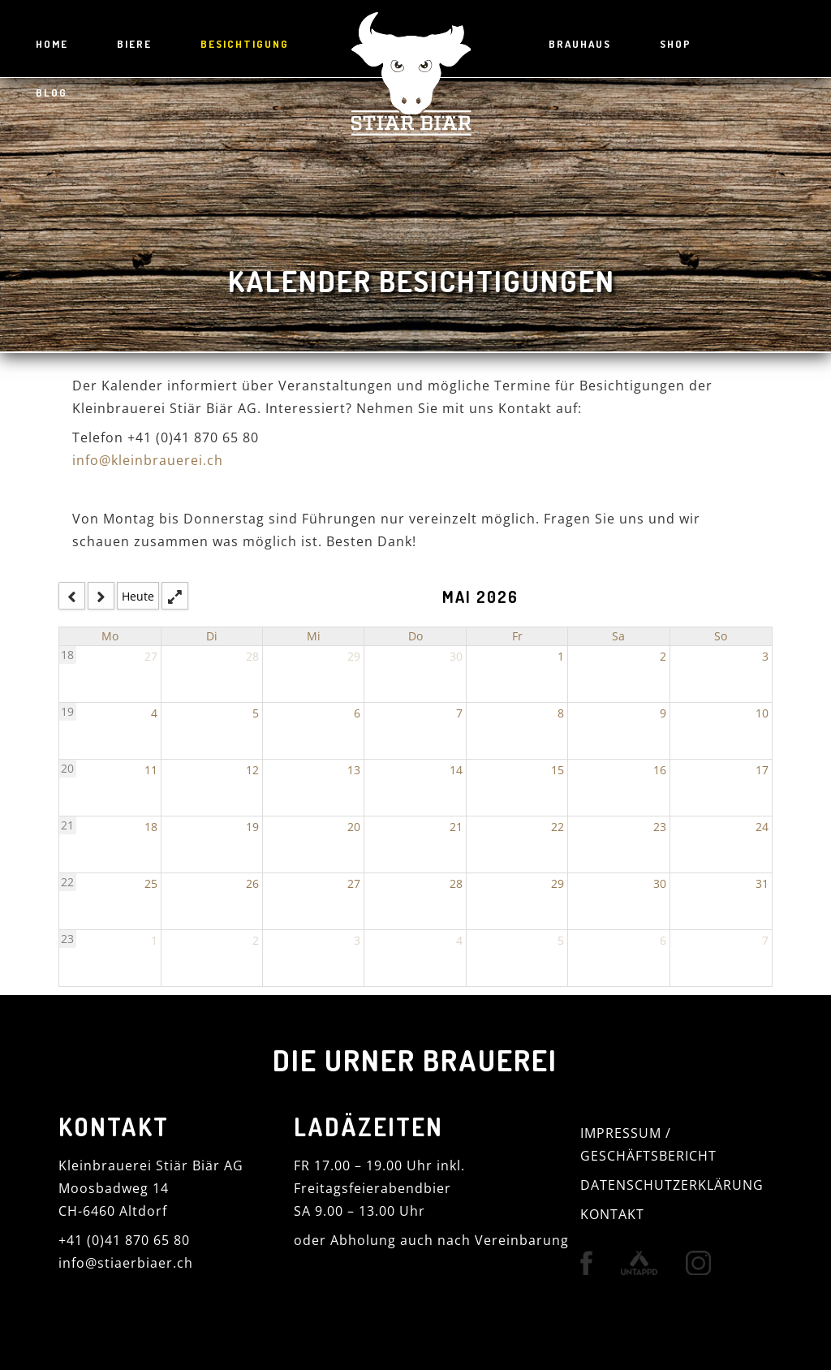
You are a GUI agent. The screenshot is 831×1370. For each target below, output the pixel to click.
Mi (314, 636)
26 (252, 883)
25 (150, 883)
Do (415, 636)
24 (762, 826)
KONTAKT (612, 1213)
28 (252, 656)
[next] (101, 595)
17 (762, 770)
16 (659, 770)
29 (353, 656)
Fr (517, 636)
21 (67, 825)
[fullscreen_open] (174, 595)
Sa (618, 636)
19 (67, 711)
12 (252, 770)
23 (659, 826)
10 (762, 713)
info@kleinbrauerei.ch (147, 460)
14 (456, 770)
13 (353, 770)
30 (456, 656)
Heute (138, 595)
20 (67, 768)
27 (150, 656)
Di (211, 636)
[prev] (71, 595)
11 (150, 770)
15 (557, 770)
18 (67, 654)
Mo (109, 636)
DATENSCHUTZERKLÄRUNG (672, 1184)
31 (762, 883)
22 (557, 826)
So (720, 636)
